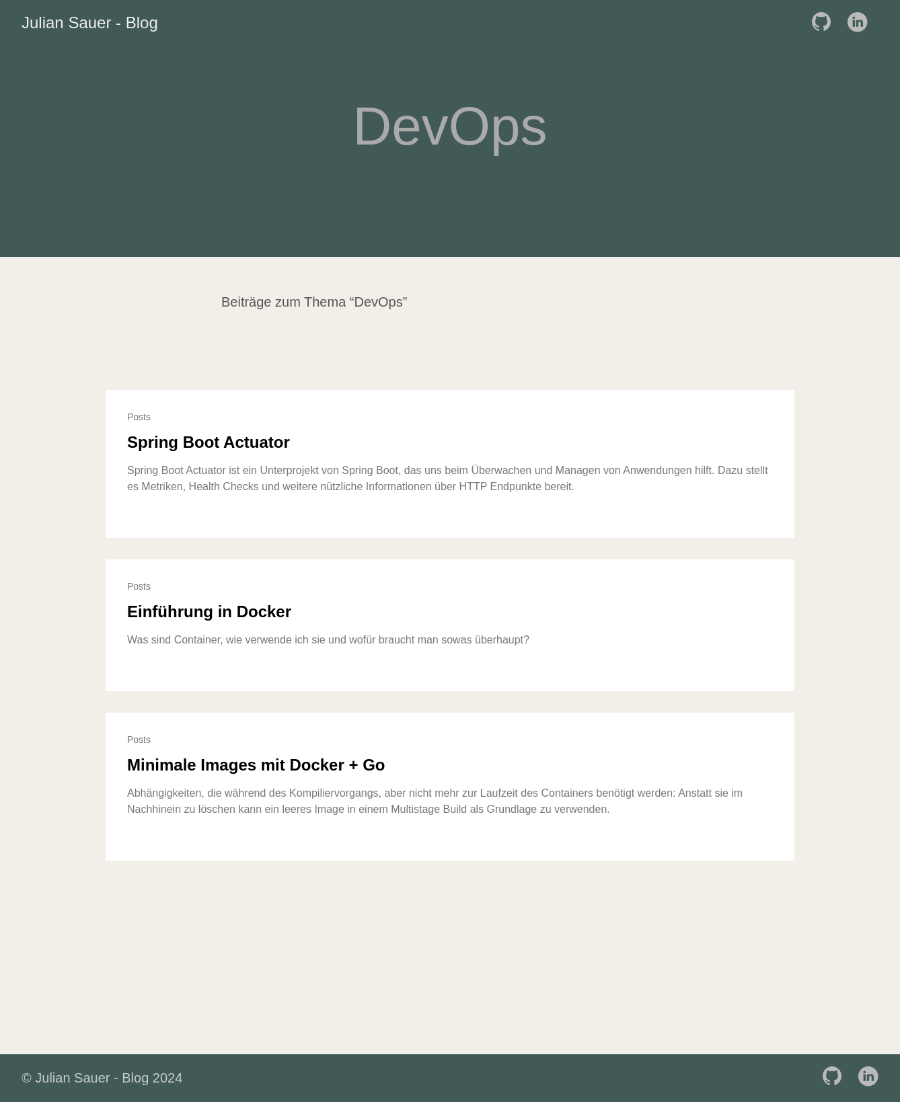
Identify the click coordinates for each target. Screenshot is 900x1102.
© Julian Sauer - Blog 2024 (102, 1077)
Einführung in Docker (209, 611)
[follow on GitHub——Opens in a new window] (825, 23)
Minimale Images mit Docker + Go (256, 765)
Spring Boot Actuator (208, 442)
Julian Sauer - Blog (90, 22)
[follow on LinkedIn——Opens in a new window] (861, 23)
